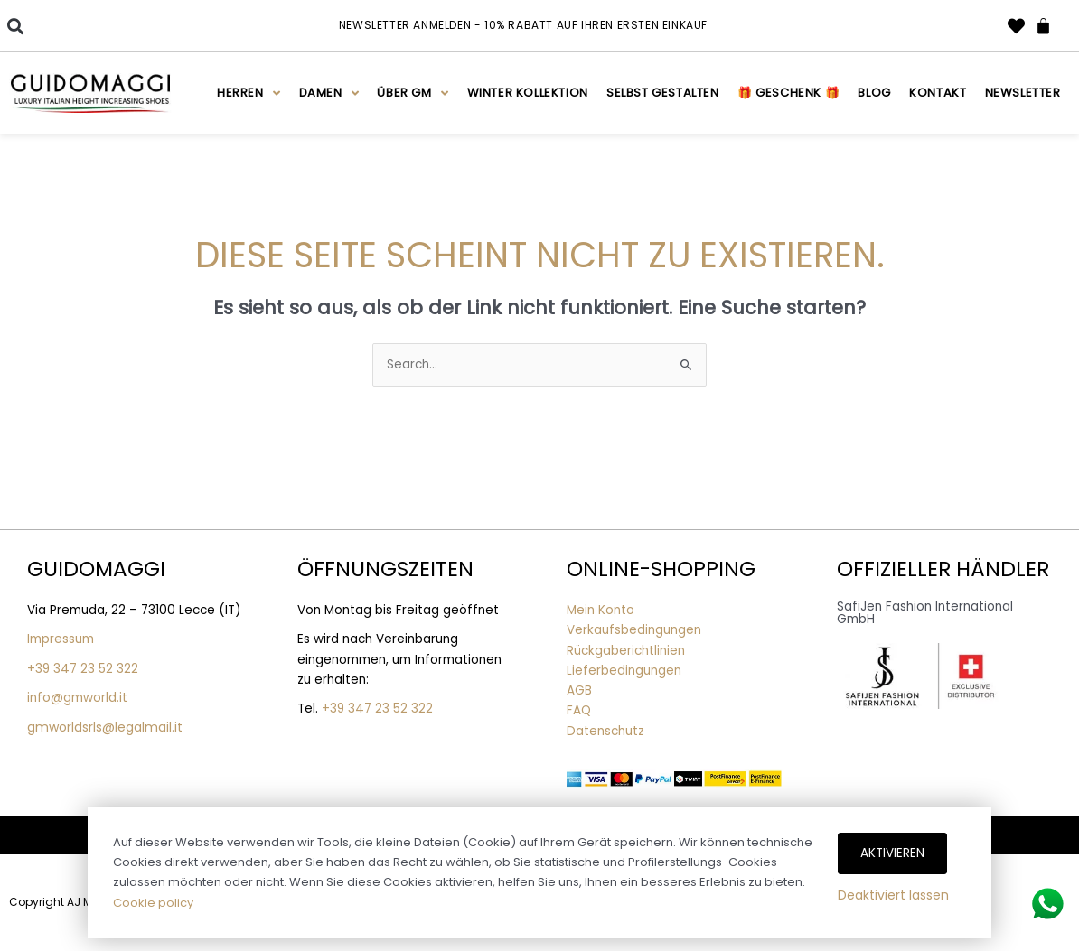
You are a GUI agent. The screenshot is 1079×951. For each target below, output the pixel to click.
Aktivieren (892, 853)
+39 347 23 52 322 (82, 668)
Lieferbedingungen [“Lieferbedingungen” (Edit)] (624, 670)
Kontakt (937, 92)
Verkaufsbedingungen (634, 630)
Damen (329, 93)
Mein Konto (600, 610)
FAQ (579, 710)
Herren (248, 93)
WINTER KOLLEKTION (527, 92)
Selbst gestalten (662, 92)
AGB (579, 690)
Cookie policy (153, 902)
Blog (874, 92)
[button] (15, 26)
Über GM (412, 93)
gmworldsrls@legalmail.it (105, 727)
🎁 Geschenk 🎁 (788, 92)
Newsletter (1023, 92)
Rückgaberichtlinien (626, 650)
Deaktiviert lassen (893, 895)
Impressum (60, 639)
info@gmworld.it (77, 697)
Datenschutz (605, 731)
